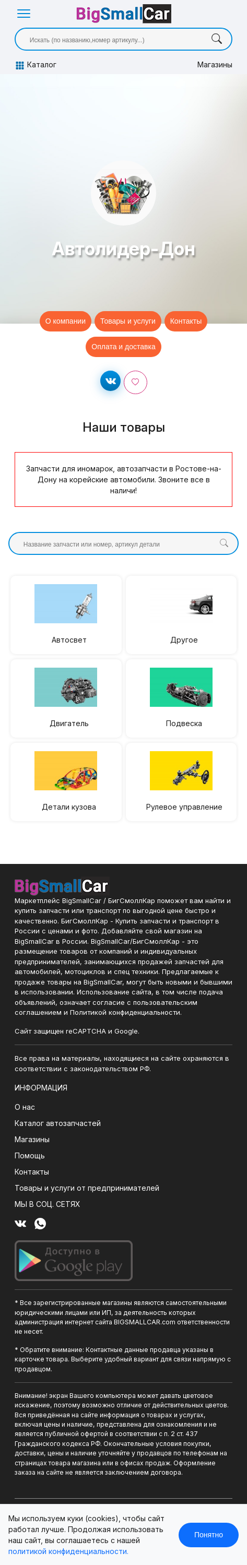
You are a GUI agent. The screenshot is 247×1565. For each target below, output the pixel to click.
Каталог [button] (35, 65)
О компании (65, 321)
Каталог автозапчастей (58, 1123)
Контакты (186, 321)
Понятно (208, 1535)
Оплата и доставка (123, 346)
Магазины (214, 64)
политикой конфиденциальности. (68, 1551)
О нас (25, 1106)
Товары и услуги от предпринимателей (87, 1187)
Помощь (30, 1155)
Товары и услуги (128, 321)
